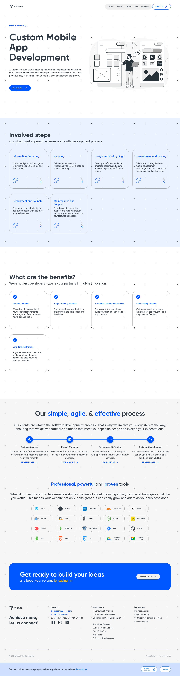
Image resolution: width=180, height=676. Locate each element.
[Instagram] (60, 622)
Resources (145, 6)
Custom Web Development (104, 614)
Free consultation (148, 576)
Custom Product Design (103, 628)
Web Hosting (98, 635)
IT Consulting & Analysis (103, 611)
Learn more (81, 669)
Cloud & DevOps (99, 631)
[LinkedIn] (67, 622)
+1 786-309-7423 (61, 614)
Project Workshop (141, 614)
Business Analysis (142, 611)
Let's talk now (20, 88)
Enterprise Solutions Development (107, 618)
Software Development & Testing (148, 618)
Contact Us (161, 6)
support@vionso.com (63, 611)
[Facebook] (53, 622)
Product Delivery (141, 621)
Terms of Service (165, 656)
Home (11, 26)
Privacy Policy (151, 656)
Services (20, 26)
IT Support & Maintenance (103, 638)
